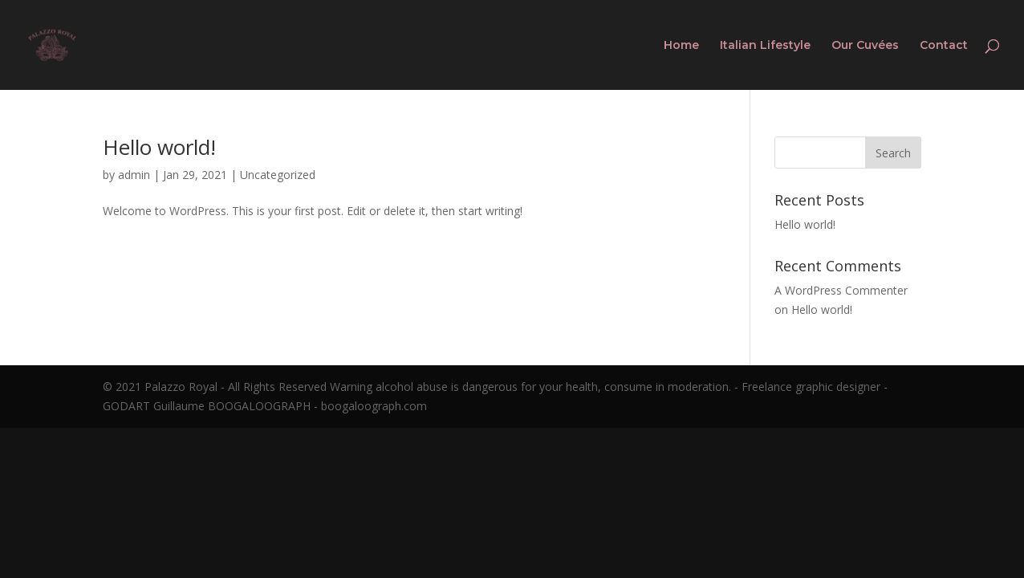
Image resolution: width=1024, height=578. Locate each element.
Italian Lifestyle (765, 45)
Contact (944, 45)
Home (681, 45)
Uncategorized (277, 174)
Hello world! (159, 146)
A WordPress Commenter (841, 290)
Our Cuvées (865, 45)
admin (134, 174)
